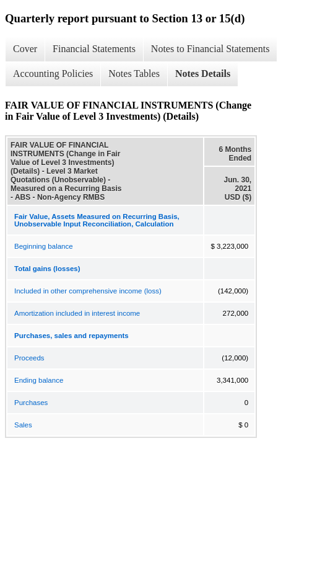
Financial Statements (94, 48)
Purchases (31, 402)
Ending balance (38, 380)
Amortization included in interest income (77, 313)
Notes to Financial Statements (210, 48)
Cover (25, 48)
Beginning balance (43, 246)
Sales (23, 425)
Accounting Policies (53, 73)
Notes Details (202, 73)
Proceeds (29, 358)
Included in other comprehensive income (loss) (88, 291)
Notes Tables (134, 73)
